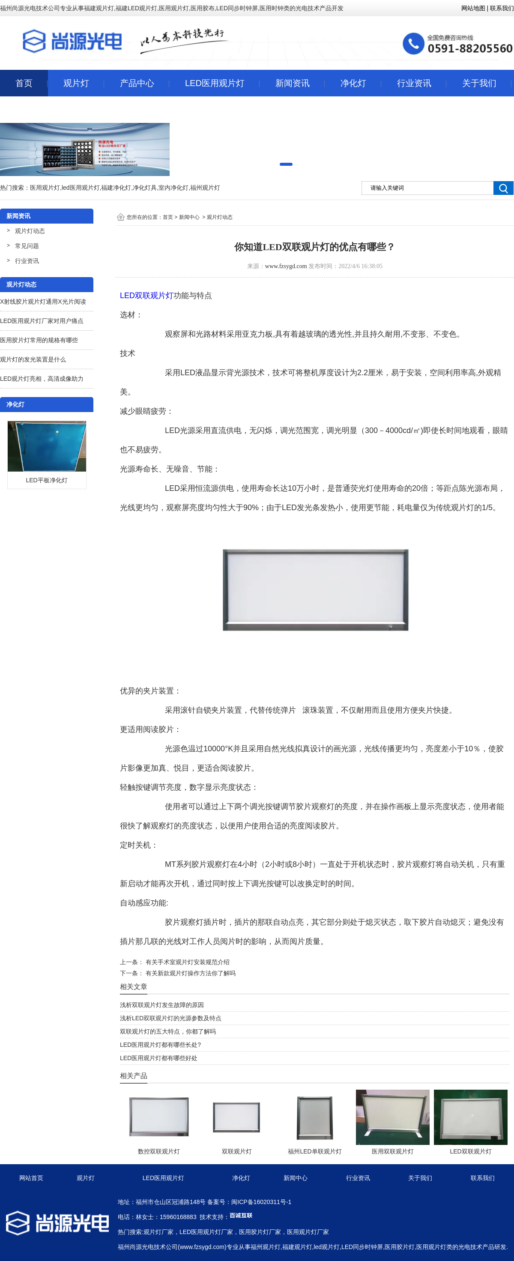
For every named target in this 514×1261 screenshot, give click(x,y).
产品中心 (137, 83)
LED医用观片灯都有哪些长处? (160, 1044)
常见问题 (27, 245)
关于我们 (479, 83)
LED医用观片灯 (215, 83)
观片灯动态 (30, 230)
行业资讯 (414, 83)
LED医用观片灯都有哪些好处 (158, 1058)
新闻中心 (189, 217)
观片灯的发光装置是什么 (33, 359)
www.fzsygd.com (286, 266)
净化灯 (353, 83)
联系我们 (32, 109)
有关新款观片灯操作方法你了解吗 (190, 973)
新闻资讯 (292, 83)
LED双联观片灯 (146, 295)
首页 (24, 83)
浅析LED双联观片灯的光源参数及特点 (170, 1018)
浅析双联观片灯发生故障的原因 (162, 1004)
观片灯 (76, 83)
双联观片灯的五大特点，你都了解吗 (168, 1031)
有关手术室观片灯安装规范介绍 (187, 962)
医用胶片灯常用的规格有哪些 (39, 340)
